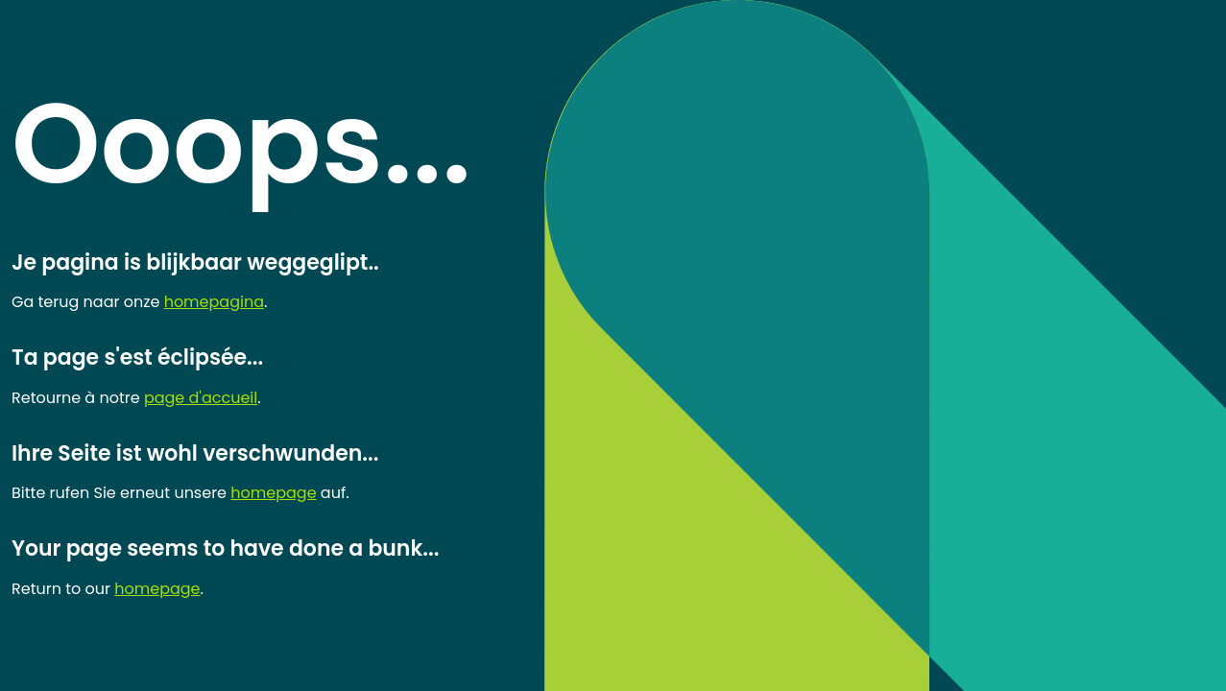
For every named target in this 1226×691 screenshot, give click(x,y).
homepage (273, 493)
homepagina (214, 302)
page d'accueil (200, 398)
